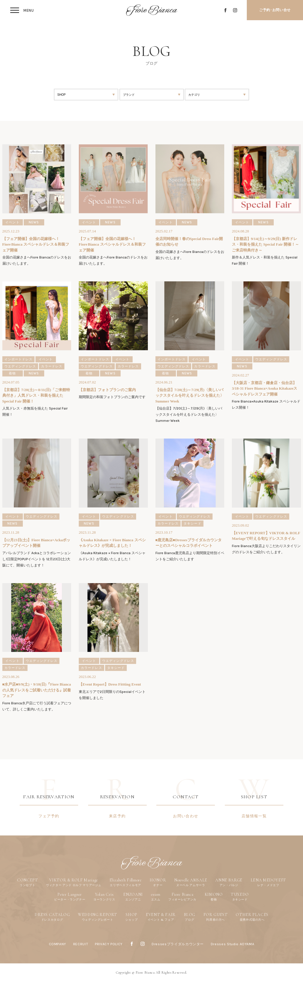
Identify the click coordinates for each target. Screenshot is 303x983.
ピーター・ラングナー (69, 899)
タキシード (240, 899)
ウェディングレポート (97, 919)
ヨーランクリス (104, 899)
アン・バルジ (229, 885)
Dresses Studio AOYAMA (232, 944)
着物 (213, 899)
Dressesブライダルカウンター (178, 944)
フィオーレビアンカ (182, 899)
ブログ (189, 919)
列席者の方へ (215, 919)
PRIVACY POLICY (109, 944)
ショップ (131, 919)
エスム (155, 899)
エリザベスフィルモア (125, 885)
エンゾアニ (133, 899)
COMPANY (57, 944)
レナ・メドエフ (268, 885)
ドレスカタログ (52, 919)
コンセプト (27, 885)
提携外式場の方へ (252, 919)
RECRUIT (80, 944)
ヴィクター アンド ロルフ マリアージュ (73, 885)
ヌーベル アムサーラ (190, 885)
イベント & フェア (161, 919)
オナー (157, 885)
